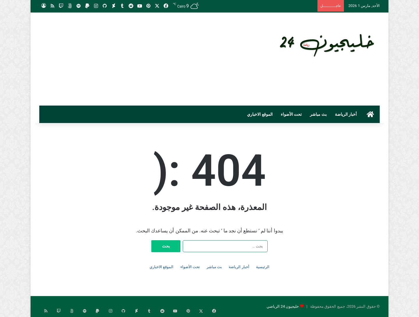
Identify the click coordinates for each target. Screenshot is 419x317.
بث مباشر (318, 114)
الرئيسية (262, 267)
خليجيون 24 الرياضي (283, 306)
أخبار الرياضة (346, 114)
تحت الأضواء (291, 114)
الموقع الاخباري (259, 114)
